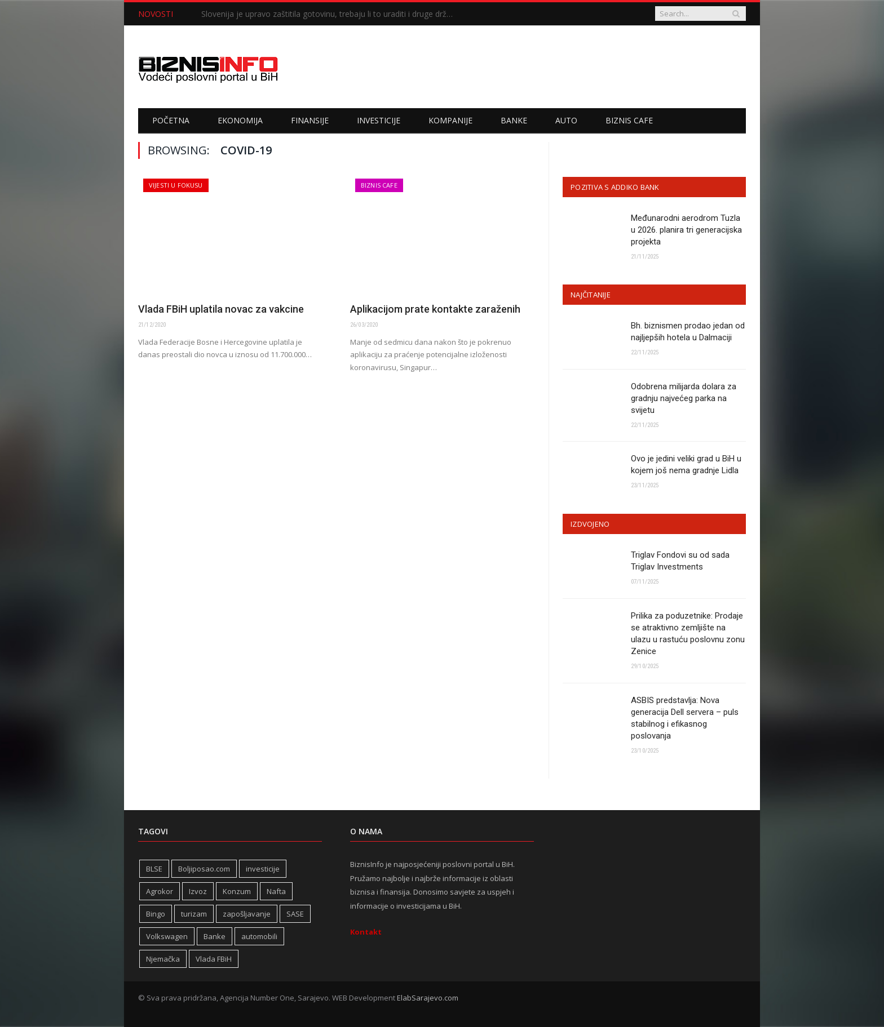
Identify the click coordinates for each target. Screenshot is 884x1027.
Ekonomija (240, 120)
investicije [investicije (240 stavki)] (263, 869)
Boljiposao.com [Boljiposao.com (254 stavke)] (204, 869)
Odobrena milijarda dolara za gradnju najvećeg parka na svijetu (683, 398)
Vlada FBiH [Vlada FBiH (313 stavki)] (214, 959)
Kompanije (450, 120)
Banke (514, 120)
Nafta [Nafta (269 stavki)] (276, 891)
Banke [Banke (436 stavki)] (215, 936)
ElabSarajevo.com (427, 998)
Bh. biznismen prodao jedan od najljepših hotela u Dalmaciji (688, 332)
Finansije (310, 120)
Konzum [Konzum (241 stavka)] (237, 891)
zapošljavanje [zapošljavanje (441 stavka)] (247, 914)
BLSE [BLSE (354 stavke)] (154, 869)
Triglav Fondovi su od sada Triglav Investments (680, 561)
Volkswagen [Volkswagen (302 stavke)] (167, 936)
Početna (170, 120)
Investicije (378, 120)
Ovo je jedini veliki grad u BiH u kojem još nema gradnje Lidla (686, 464)
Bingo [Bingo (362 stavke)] (155, 914)
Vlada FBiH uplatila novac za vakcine (221, 309)
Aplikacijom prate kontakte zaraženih (435, 309)
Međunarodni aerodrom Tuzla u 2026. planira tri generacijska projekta (686, 230)
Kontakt (366, 932)
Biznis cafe (629, 120)
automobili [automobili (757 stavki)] (259, 936)
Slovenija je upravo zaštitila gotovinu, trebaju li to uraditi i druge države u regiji (331, 14)
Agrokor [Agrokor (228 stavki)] (159, 891)
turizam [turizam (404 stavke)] (194, 914)
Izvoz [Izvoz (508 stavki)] (198, 891)
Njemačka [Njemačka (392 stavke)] (163, 959)
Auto (566, 120)
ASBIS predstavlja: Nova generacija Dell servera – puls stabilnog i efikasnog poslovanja (685, 718)
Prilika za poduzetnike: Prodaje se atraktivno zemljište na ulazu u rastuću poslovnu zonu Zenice (688, 633)
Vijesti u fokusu (176, 185)
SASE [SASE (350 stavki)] (295, 914)
